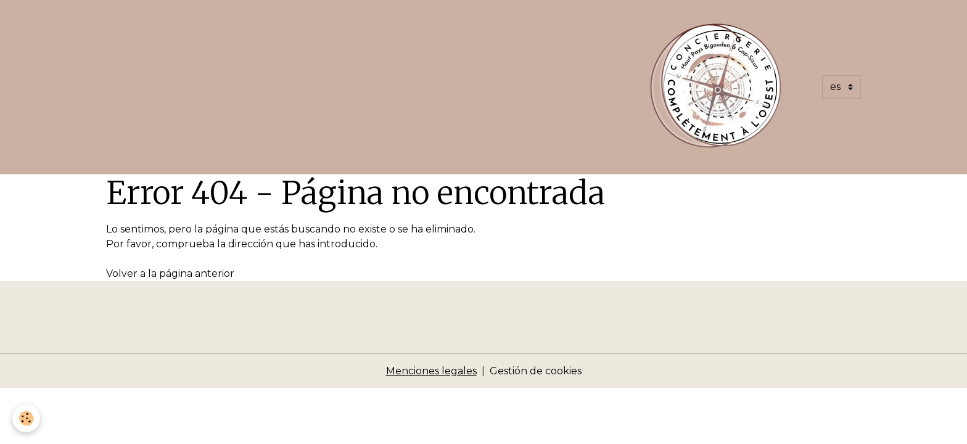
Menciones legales (431, 371)
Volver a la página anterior (170, 273)
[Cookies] (26, 418)
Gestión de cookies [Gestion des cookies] (536, 371)
